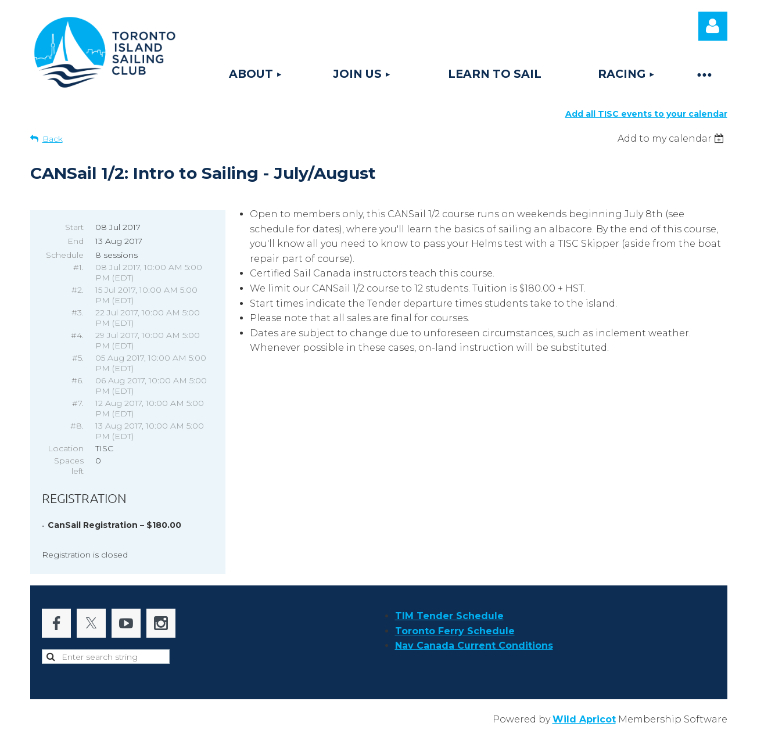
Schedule (65, 255)
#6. (77, 380)
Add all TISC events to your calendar (646, 114)
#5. (78, 358)
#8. (77, 425)
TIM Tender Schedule (449, 615)
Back (52, 139)
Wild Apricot (584, 719)
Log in (712, 26)
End (75, 241)
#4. (77, 335)
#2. (77, 290)
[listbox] (672, 138)
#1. (78, 267)
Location (66, 448)
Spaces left (69, 465)
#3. (77, 312)
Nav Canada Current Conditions (474, 645)
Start (74, 227)
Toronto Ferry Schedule (455, 631)
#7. (78, 403)
